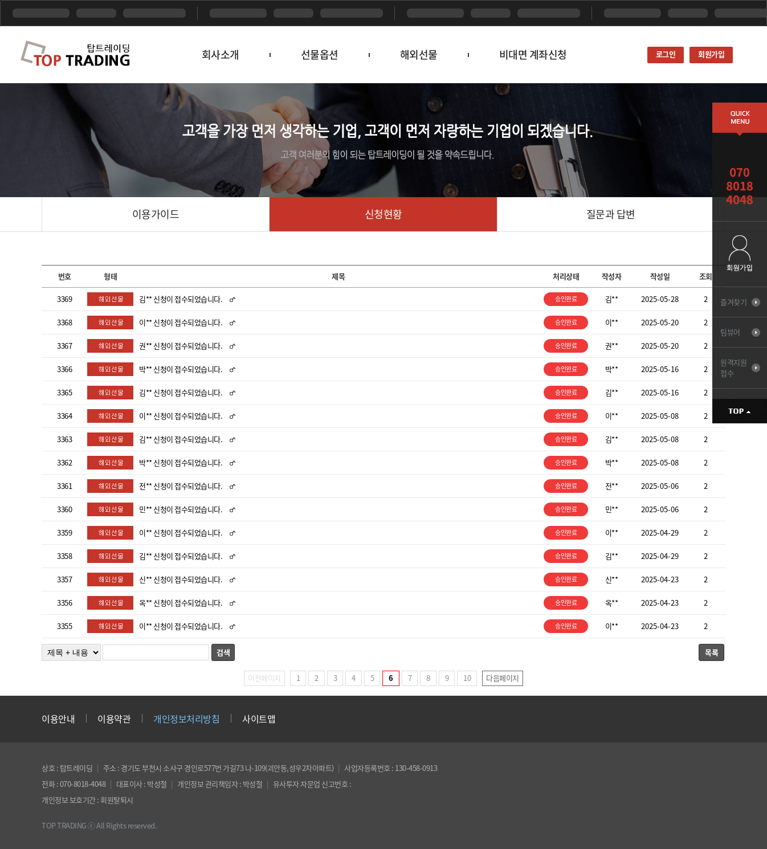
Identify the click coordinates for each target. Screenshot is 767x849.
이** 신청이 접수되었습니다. (180, 322)
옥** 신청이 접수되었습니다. (180, 602)
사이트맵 (258, 718)
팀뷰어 (730, 331)
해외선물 (419, 54)
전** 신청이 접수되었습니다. (180, 485)
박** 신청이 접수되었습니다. (180, 369)
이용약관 (113, 718)
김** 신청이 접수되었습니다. (180, 298)
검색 (223, 652)
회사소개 (220, 54)
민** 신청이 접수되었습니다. (180, 509)
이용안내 (58, 718)
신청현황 (383, 214)
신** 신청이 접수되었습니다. (180, 579)
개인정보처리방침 (186, 718)
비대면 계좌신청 (533, 54)
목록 (711, 652)
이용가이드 (155, 214)
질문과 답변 (610, 214)
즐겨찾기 (733, 301)
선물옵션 (319, 54)
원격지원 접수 (733, 367)
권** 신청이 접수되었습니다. (180, 345)
